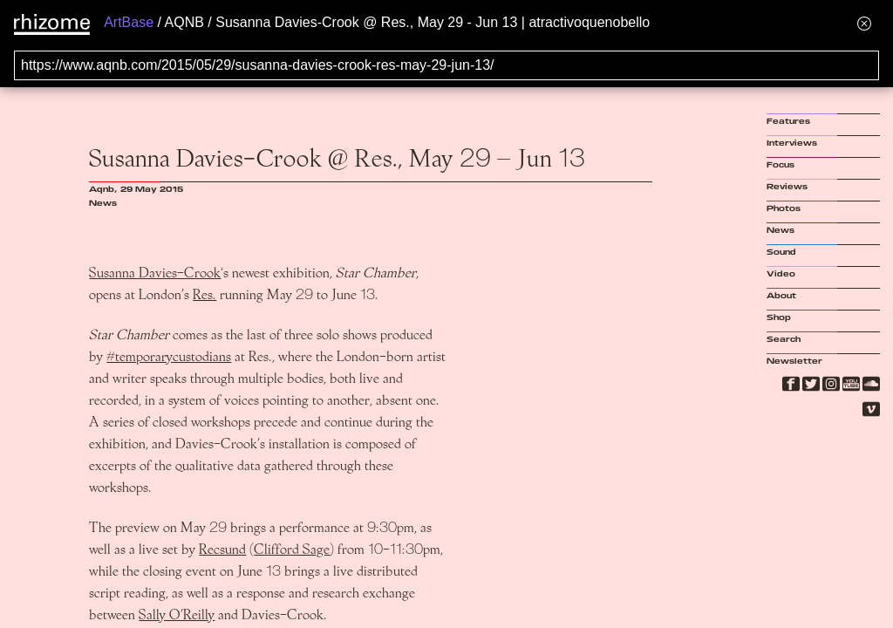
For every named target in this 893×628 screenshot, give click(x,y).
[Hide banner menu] (864, 23)
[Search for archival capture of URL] (446, 65)
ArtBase (128, 22)
